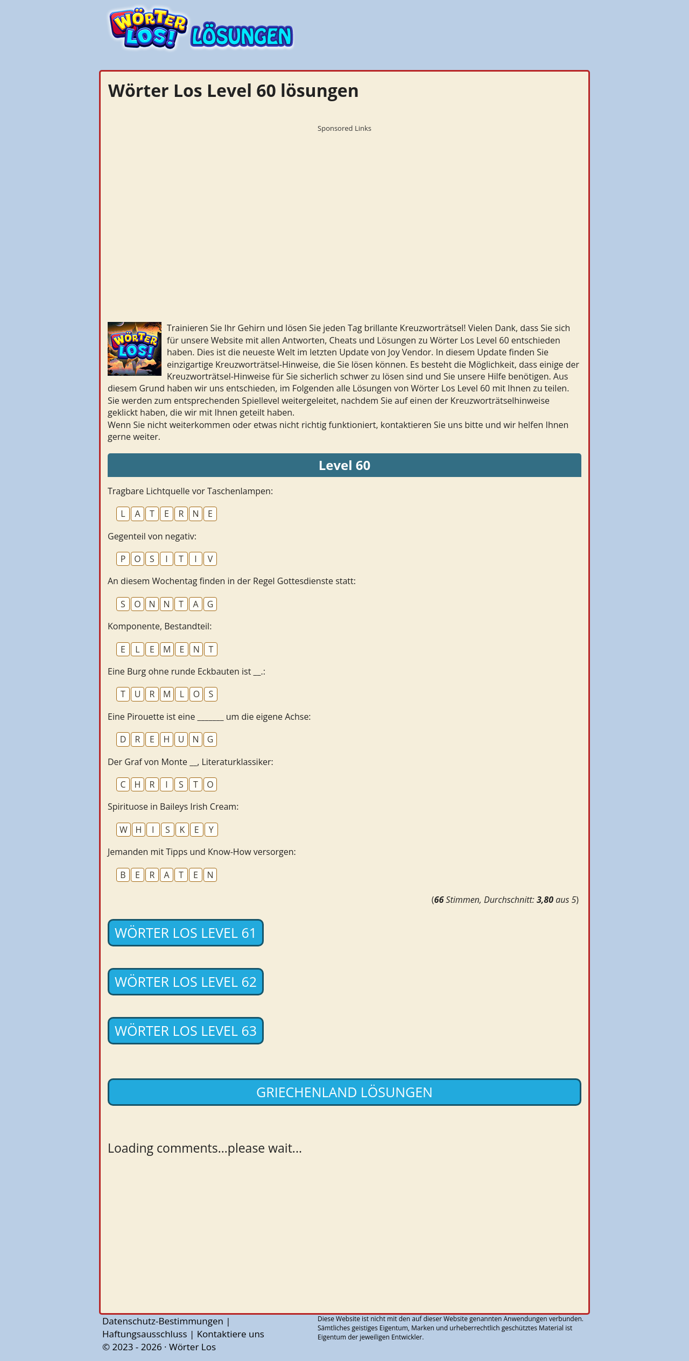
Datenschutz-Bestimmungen (162, 1321)
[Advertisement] (344, 212)
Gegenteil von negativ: (152, 536)
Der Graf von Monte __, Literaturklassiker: (190, 762)
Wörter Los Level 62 (186, 981)
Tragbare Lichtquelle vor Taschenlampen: (190, 491)
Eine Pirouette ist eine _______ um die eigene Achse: (209, 716)
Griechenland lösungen (344, 1092)
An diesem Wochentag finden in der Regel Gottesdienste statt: (232, 581)
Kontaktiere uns (230, 1334)
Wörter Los (192, 1347)
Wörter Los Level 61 (186, 932)
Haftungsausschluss (144, 1334)
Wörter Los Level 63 (186, 1030)
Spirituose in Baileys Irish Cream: (173, 806)
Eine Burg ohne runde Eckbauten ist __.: (186, 671)
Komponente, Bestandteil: (160, 626)
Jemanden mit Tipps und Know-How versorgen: (202, 852)
